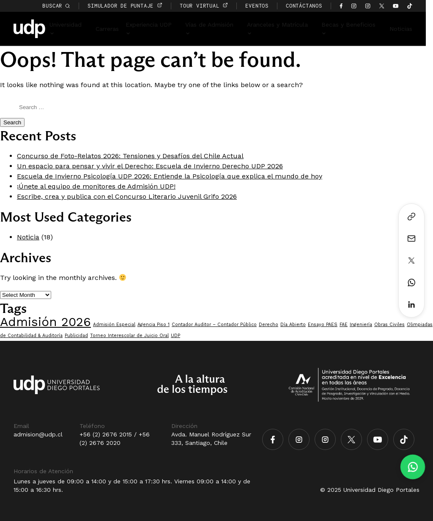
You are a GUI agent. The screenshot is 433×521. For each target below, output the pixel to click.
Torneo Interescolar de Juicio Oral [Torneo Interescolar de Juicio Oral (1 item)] (129, 335)
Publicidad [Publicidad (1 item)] (76, 335)
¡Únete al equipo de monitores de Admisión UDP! (96, 186)
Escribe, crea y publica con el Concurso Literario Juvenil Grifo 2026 (127, 196)
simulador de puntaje (132, 6)
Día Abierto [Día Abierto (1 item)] (293, 324)
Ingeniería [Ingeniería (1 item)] (361, 324)
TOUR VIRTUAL (211, 6)
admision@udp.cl (38, 434)
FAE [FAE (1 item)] (344, 324)
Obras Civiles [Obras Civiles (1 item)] (389, 324)
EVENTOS (264, 6)
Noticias (408, 28)
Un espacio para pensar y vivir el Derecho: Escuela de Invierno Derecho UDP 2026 (150, 166)
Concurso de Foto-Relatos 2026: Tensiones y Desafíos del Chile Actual (130, 156)
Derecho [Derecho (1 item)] (268, 324)
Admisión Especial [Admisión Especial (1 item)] (114, 324)
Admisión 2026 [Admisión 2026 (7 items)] (45, 322)
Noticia (28, 237)
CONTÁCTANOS (311, 6)
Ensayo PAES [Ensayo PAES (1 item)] (322, 324)
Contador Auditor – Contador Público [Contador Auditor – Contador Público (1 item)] (214, 324)
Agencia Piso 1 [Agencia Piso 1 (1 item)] (153, 324)
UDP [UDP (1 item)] (175, 335)
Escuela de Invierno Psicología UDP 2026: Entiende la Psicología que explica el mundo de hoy (169, 176)
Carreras (113, 28)
